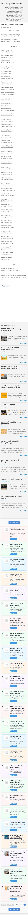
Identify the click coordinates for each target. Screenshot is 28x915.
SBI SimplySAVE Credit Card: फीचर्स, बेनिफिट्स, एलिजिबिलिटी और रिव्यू (16, 837)
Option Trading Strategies (17, 822)
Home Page (14, 522)
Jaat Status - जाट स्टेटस (8, 405)
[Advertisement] (14, 306)
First (4, 904)
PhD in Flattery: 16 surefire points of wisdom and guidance (17, 871)
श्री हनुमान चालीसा (5, 286)
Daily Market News (14, 4)
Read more (23, 343)
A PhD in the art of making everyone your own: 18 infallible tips (17, 853)
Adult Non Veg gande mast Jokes (11, 479)
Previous (10, 904)
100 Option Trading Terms (17, 809)
